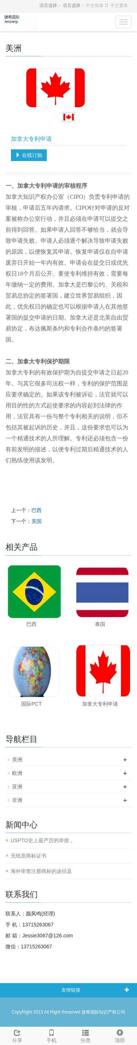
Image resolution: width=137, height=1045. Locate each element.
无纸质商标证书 (28, 856)
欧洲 (17, 773)
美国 (36, 521)
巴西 (36, 510)
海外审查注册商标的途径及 (41, 871)
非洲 (17, 800)
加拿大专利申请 (100, 704)
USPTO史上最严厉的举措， (42, 840)
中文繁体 (119, 5)
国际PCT (31, 704)
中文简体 (94, 5)
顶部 (120, 1035)
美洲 (17, 759)
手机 (51, 1035)
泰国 (100, 624)
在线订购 (28, 155)
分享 (17, 1035)
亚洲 (17, 787)
